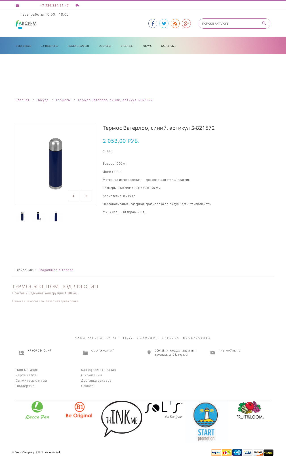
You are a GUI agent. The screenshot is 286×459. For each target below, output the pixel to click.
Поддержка (25, 386)
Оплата (87, 386)
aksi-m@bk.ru (230, 350)
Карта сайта (26, 375)
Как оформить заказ (98, 370)
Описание (24, 270)
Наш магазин (27, 370)
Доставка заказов (96, 380)
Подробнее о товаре (56, 270)
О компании (91, 375)
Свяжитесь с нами (31, 380)
